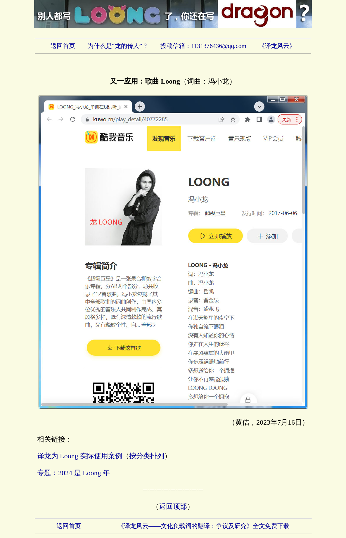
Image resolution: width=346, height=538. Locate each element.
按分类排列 (146, 456)
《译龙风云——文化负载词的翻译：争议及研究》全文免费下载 (204, 526)
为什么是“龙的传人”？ (117, 45)
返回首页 (63, 45)
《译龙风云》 (277, 45)
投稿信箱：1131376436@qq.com (203, 45)
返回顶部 (173, 506)
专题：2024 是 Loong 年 (73, 473)
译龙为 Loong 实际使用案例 (79, 456)
